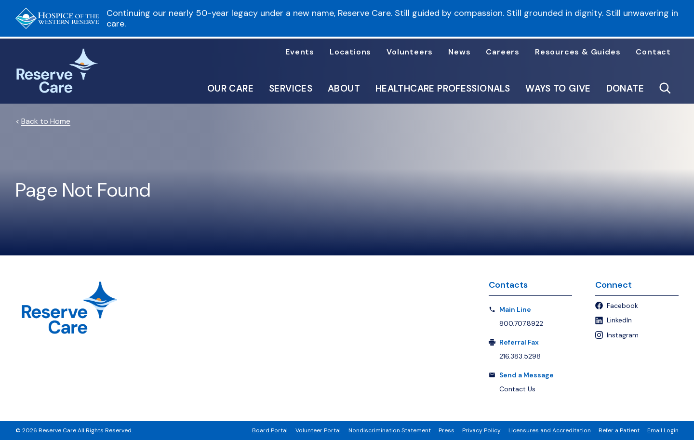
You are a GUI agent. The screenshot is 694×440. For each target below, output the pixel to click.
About (344, 88)
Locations (350, 52)
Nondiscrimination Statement (389, 430)
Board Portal (270, 430)
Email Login (663, 430)
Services (290, 88)
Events (299, 52)
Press (446, 430)
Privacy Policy (481, 430)
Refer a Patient (619, 430)
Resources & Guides (577, 52)
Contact (653, 52)
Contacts (508, 285)
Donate (625, 88)
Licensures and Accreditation (549, 430)
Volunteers (410, 52)
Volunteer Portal (318, 430)
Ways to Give (558, 88)
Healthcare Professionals (442, 88)
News (459, 52)
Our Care (230, 88)
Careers (503, 52)
